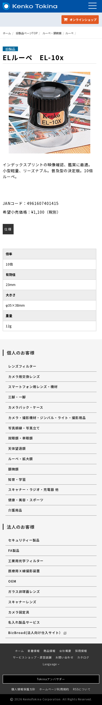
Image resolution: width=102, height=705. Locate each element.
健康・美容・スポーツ (26, 499)
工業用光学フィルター (26, 560)
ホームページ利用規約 (54, 689)
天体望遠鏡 (17, 448)
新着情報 (34, 651)
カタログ (83, 657)
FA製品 (14, 550)
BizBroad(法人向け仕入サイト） (37, 632)
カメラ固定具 (18, 612)
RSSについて (82, 689)
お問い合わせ (64, 657)
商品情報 (49, 651)
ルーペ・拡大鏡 (20, 458)
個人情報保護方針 (23, 689)
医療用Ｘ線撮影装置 (24, 570)
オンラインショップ (80, 19)
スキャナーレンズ (22, 601)
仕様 (8, 229)
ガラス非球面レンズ (24, 591)
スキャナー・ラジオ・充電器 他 (33, 489)
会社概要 (65, 651)
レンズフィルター (22, 366)
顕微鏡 (13, 469)
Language (51, 664)
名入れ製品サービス (24, 622)
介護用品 (15, 510)
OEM (12, 581)
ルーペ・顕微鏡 (51, 33)
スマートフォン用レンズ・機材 (33, 386)
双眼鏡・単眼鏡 (20, 438)
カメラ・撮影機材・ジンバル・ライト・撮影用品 (47, 417)
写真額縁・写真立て (24, 428)
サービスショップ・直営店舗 (32, 657)
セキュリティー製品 (24, 540)
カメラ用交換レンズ (24, 376)
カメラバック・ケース (25, 407)
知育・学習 (17, 479)
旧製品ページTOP (27, 33)
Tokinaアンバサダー (51, 679)
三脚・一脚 (17, 397)
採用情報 (81, 651)
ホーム (7, 33)
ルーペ (69, 33)
